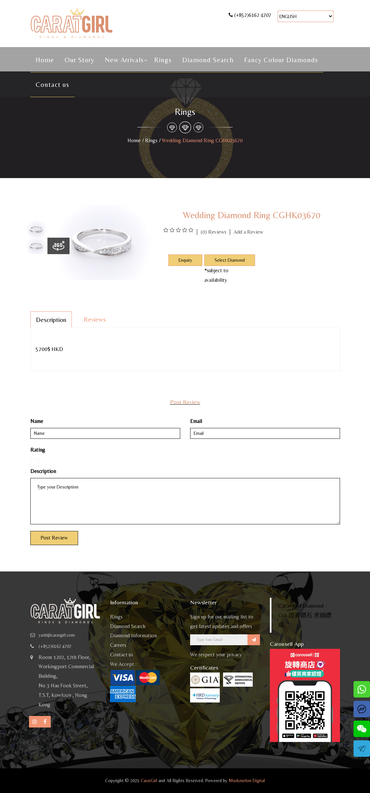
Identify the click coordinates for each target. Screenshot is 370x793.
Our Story (79, 60)
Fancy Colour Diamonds (281, 60)
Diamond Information (133, 635)
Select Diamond (229, 260)
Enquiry (185, 260)
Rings (163, 60)
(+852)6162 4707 (252, 15)
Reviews (95, 319)
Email (196, 421)
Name (36, 421)
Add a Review (248, 232)
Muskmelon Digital (247, 780)
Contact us (52, 85)
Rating (37, 450)
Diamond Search (208, 60)
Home (45, 60)
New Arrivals (124, 60)
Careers (118, 645)
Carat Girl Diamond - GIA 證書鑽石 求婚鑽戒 (304, 615)
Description (51, 319)
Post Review (54, 538)
